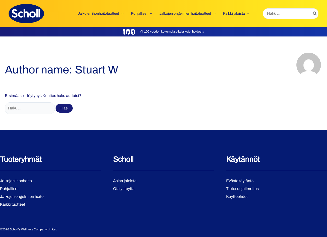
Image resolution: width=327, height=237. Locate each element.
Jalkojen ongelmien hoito (22, 196)
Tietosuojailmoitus (242, 189)
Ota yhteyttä (124, 189)
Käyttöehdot (237, 196)
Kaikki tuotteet (12, 204)
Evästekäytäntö (240, 181)
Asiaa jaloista (125, 181)
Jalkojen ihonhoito (16, 181)
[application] (121, 13)
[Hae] (315, 14)
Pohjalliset (9, 189)
